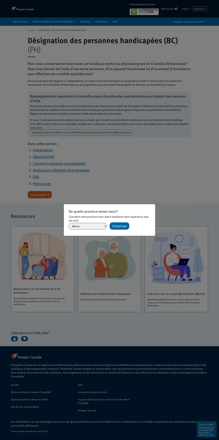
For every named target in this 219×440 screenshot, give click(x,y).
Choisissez (119, 226)
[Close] (153, 205)
